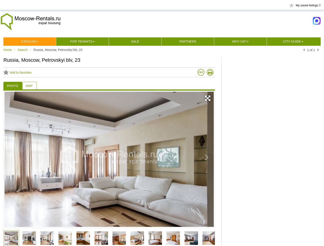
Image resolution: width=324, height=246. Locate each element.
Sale (135, 41)
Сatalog (28, 41)
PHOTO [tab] (12, 86)
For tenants (81, 41)
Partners (187, 41)
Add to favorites (17, 72)
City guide (292, 41)
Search (22, 50)
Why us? (239, 41)
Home (7, 50)
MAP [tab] (29, 86)
